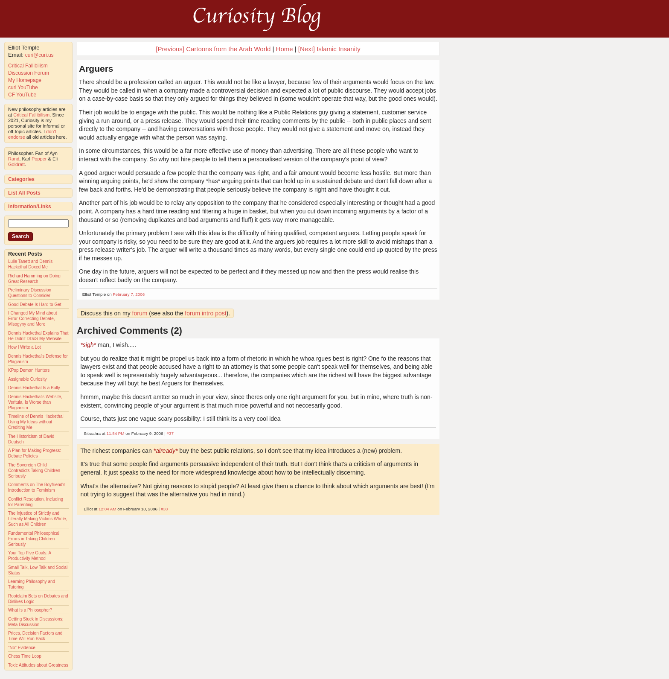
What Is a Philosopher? (30, 610)
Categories (21, 179)
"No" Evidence (21, 647)
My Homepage (24, 80)
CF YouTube (22, 95)
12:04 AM (107, 509)
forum (140, 313)
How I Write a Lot (24, 347)
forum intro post (205, 313)
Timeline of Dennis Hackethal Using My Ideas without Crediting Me (36, 422)
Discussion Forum (28, 73)
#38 (164, 509)
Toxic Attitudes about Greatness (38, 665)
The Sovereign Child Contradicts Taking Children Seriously (34, 470)
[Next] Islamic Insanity (329, 48)
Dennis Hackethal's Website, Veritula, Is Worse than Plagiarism (35, 402)
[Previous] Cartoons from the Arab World (213, 48)
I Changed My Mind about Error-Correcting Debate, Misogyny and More (32, 318)
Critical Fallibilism (28, 66)
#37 (169, 433)
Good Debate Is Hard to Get (34, 304)
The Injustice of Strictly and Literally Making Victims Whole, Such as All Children (37, 519)
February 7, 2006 (129, 294)
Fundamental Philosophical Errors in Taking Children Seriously (33, 539)
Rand (13, 158)
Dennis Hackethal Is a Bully (34, 387)
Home (284, 48)
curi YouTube (23, 87)
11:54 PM (116, 433)
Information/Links (29, 207)
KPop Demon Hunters (28, 370)
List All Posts (24, 193)
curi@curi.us (39, 55)
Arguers (96, 68)
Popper (39, 158)
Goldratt (16, 164)
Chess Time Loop (24, 656)
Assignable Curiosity (27, 379)
